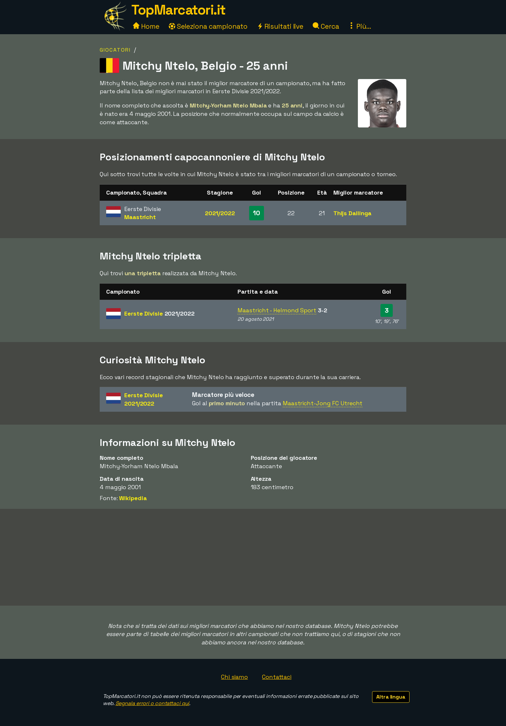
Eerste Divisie (159, 313)
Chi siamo (234, 677)
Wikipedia (133, 498)
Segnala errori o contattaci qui (152, 703)
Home (146, 26)
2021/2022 (220, 213)
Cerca (326, 26)
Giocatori (115, 49)
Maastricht (140, 217)
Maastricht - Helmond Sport (277, 310)
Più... (359, 26)
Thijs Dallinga (352, 213)
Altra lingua (390, 696)
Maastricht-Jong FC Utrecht (322, 403)
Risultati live (280, 26)
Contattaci (276, 677)
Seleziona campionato (208, 26)
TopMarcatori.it (178, 9)
